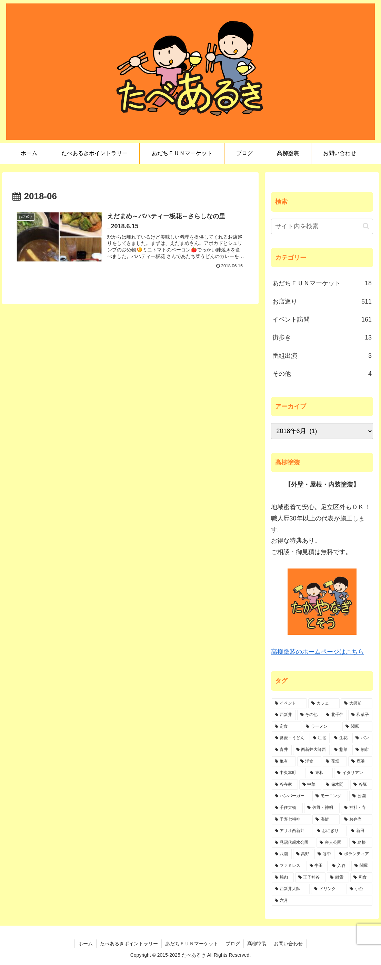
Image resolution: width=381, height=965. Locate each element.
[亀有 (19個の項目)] (284, 761)
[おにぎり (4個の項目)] (330, 831)
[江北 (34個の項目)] (320, 738)
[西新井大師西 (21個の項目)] (311, 750)
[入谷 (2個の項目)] (339, 866)
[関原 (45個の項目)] (357, 727)
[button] (366, 226)
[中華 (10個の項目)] (310, 785)
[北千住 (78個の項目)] (335, 715)
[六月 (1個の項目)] (322, 901)
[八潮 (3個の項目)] (282, 854)
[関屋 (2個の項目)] (361, 866)
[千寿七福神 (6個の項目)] (291, 819)
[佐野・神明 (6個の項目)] (322, 808)
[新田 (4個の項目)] (360, 831)
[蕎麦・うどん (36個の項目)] (290, 738)
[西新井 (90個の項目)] (284, 715)
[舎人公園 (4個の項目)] (332, 843)
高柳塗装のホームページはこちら (317, 651)
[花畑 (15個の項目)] (335, 761)
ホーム (85, 943)
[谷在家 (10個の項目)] (285, 785)
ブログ (232, 943)
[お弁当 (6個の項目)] (356, 819)
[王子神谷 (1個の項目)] (310, 877)
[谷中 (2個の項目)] (324, 854)
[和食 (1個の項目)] (361, 877)
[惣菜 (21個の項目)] (341, 750)
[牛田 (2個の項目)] (317, 866)
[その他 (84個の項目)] (309, 715)
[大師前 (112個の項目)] (356, 703)
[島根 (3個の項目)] (360, 843)
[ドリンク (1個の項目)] (328, 889)
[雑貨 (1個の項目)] (338, 877)
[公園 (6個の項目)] (360, 796)
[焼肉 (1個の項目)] (283, 877)
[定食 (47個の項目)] (287, 727)
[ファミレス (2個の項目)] (288, 866)
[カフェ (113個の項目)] (324, 703)
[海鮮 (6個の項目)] (326, 819)
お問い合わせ (288, 943)
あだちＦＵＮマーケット (191, 943)
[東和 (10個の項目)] (320, 773)
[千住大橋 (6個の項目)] (287, 808)
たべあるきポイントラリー (129, 943)
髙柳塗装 (257, 943)
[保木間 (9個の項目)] (336, 785)
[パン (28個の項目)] (362, 738)
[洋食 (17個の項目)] (309, 761)
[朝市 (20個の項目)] (362, 750)
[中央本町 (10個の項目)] (289, 773)
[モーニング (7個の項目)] (330, 796)
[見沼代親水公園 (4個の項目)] (293, 843)
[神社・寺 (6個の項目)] (356, 808)
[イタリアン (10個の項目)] (353, 773)
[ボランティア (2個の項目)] (354, 854)
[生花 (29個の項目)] (341, 738)
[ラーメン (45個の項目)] (322, 727)
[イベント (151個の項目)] (289, 703)
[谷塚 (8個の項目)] (361, 785)
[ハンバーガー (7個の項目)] (291, 796)
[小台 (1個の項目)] (359, 889)
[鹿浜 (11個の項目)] (360, 761)
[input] (322, 226)
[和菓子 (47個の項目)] (360, 715)
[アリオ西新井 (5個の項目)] (292, 831)
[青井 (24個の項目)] (282, 750)
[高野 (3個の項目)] (303, 854)
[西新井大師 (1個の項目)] (291, 889)
